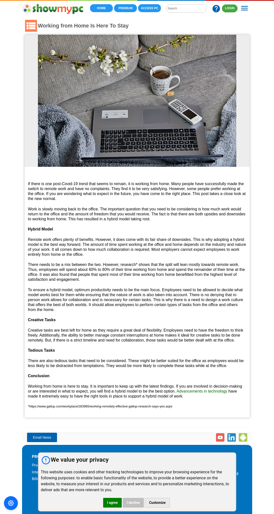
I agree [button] (112, 503)
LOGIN (230, 8)
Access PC (149, 8)
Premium (126, 8)
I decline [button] (133, 503)
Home (101, 8)
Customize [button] (157, 503)
